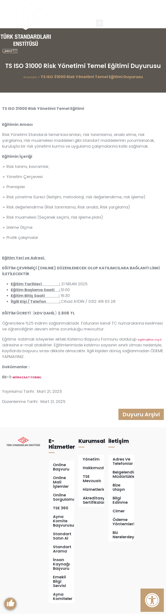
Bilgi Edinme (120, 500)
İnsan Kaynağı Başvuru (61, 564)
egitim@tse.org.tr (150, 340)
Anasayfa (30, 77)
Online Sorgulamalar (63, 497)
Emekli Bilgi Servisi (59, 582)
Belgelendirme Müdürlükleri (123, 474)
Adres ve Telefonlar (123, 461)
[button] (99, 23)
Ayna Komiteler (62, 596)
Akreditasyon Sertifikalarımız (93, 500)
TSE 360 (60, 508)
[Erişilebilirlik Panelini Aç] (152, 600)
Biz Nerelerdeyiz (123, 535)
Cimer (119, 511)
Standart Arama (62, 549)
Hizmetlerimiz (93, 489)
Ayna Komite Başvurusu (63, 521)
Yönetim (91, 459)
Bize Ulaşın (119, 487)
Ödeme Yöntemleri (123, 522)
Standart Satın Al (62, 536)
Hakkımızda (93, 468)
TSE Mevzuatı (92, 479)
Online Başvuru (61, 467)
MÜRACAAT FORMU (27, 377)
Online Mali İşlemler (61, 482)
